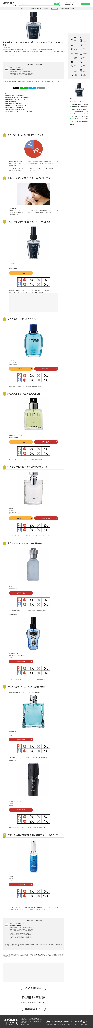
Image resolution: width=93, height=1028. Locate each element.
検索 (57, 3)
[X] (16, 88)
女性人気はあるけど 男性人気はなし (14, 103)
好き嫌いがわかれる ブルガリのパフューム (16, 105)
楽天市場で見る (46, 368)
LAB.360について (43, 942)
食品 (84, 57)
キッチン (85, 53)
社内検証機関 (39, 1019)
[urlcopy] (41, 88)
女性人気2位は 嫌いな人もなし (13, 101)
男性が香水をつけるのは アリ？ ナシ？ (15, 95)
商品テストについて (69, 4)
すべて (21, 8)
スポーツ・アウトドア (85, 66)
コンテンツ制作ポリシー (69, 1024)
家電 (75, 40)
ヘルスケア (76, 53)
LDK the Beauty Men (67, 8)
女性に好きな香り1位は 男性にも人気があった (17, 99)
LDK (27, 8)
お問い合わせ (46, 1024)
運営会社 (87, 1024)
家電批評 (46, 8)
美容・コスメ (84, 49)
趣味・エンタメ (85, 70)
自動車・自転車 (76, 70)
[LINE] (24, 88)
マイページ (85, 4)
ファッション (76, 66)
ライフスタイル (76, 75)
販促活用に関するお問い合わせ (40, 954)
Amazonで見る (21, 273)
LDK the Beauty (36, 8)
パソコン (76, 44)
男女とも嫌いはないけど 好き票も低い (15, 107)
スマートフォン (85, 41)
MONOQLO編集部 (15, 69)
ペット (84, 62)
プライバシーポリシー (79, 1024)
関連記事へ (72, 124)
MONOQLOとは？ (69, 2)
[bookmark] (50, 88)
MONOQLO (54, 8)
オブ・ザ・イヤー (85, 75)
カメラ (75, 49)
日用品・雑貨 (76, 58)
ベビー (75, 62)
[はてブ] (32, 88)
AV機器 (84, 44)
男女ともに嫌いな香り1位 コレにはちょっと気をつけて (19, 111)
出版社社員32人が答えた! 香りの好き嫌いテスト (17, 97)
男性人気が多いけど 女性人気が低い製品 (15, 109)
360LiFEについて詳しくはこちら (27, 1024)
